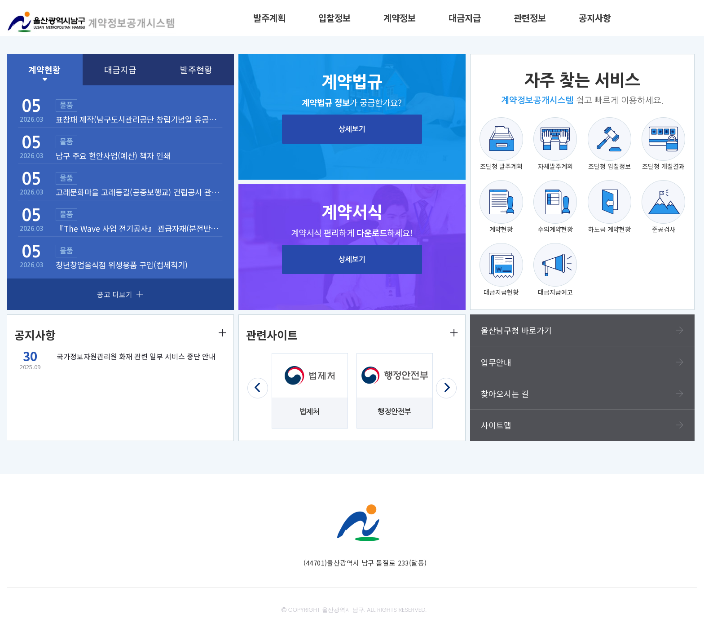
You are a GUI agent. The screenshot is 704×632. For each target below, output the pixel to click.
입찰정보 (334, 17)
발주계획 (269, 17)
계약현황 (44, 69)
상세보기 (352, 129)
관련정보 (530, 17)
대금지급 (465, 17)
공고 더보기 (120, 294)
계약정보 (399, 17)
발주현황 (196, 69)
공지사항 (595, 17)
